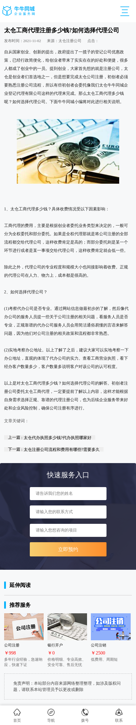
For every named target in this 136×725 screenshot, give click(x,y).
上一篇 (49, 437)
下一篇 (54, 449)
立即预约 (68, 549)
